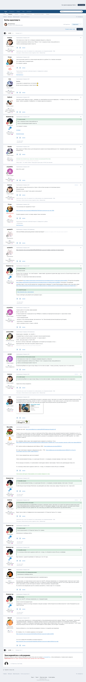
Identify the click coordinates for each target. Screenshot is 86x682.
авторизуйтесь (46, 657)
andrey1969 (9, 331)
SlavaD (10, 618)
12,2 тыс (10, 442)
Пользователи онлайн (39, 14)
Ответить (79, 29)
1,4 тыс (10, 630)
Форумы (10, 14)
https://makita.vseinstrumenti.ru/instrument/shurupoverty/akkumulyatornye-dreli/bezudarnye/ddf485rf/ (38, 282)
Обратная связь (43, 677)
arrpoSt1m (10, 166)
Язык (32, 677)
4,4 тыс (10, 408)
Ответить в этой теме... (17, 663)
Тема (37, 677)
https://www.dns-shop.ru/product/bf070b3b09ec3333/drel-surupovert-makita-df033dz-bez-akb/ (37, 641)
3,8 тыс (10, 49)
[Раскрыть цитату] (17, 119)
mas (9, 79)
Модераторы (29, 14)
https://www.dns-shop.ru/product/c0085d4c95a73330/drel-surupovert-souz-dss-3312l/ (35, 210)
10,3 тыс (10, 72)
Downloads (29, 11)
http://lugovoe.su (19, 74)
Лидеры (47, 14)
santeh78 (9, 229)
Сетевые (18, 130)
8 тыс (10, 178)
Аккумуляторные (20, 133)
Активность (11, 11)
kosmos (13, 23)
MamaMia (10, 427)
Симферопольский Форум (18, 5)
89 (10, 240)
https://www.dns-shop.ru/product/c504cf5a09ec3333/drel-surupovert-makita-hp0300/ (35, 633)
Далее (9, 33)
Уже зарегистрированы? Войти (69, 4)
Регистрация (81, 4)
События (16, 14)
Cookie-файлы (51, 677)
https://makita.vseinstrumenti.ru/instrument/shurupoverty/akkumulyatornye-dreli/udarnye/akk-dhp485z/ (45, 280)
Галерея (22, 14)
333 (10, 397)
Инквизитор (9, 116)
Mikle (9, 569)
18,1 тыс (10, 131)
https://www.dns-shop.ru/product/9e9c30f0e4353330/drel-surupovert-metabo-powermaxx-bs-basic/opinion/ (40, 250)
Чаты (23, 11)
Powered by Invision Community (43, 680)
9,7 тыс (10, 108)
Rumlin (10, 146)
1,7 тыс (10, 90)
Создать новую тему (70, 29)
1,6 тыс (10, 365)
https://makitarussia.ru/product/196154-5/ (53, 446)
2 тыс (10, 343)
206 (10, 580)
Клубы (4, 14)
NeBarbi (9, 97)
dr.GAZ (10, 354)
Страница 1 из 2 (19, 33)
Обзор (5, 12)
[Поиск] (67, 11)
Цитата (23, 47)
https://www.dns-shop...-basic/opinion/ (25, 291)
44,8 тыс (10, 158)
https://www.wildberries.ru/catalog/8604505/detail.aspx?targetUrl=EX (41, 429)
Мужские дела (19, 25)
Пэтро (10, 57)
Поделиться (67, 24)
